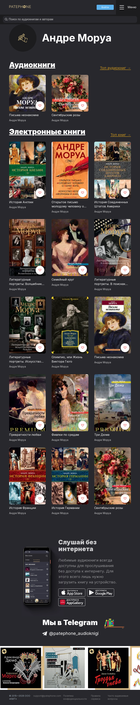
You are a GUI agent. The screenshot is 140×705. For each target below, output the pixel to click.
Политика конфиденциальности (75, 697)
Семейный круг (63, 279)
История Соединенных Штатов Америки (111, 204)
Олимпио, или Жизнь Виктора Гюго (67, 359)
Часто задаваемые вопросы (118, 697)
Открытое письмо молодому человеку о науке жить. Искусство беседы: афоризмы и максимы (69, 204)
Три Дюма (101, 434)
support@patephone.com (47, 695)
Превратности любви (25, 434)
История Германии (65, 508)
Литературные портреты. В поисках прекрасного (109, 282)
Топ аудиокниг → (115, 68)
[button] (105, 7)
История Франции (22, 508)
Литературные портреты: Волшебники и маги (26, 282)
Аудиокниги (32, 64)
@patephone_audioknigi (70, 633)
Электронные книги (47, 131)
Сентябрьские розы (66, 115)
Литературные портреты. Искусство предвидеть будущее (25, 359)
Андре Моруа (17, 120)
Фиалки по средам (65, 434)
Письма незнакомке (24, 115)
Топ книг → (120, 134)
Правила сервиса (95, 697)
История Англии (21, 202)
